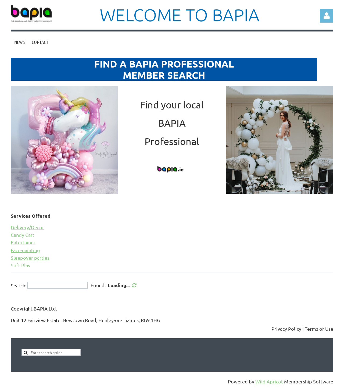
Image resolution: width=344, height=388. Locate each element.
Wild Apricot (269, 381)
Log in (326, 16)
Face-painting (25, 250)
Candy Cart (22, 235)
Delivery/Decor (27, 227)
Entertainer (23, 242)
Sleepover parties (30, 257)
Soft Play (20, 265)
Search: (18, 285)
